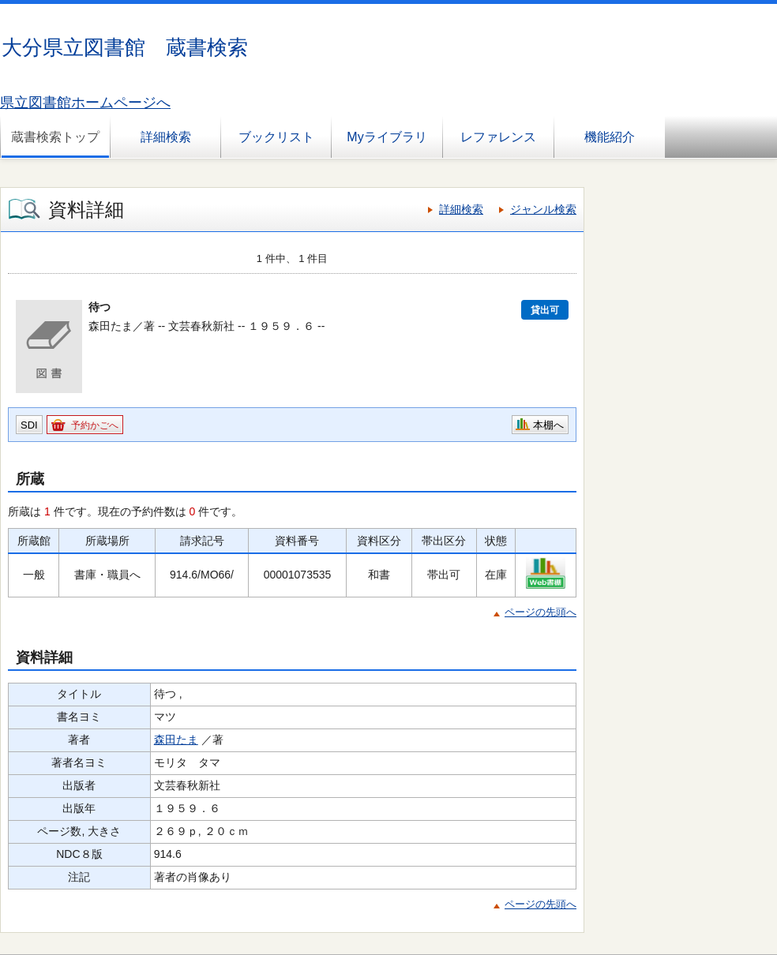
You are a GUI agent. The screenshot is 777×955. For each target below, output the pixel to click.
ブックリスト (276, 137)
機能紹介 (609, 137)
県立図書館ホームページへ (85, 102)
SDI (29, 425)
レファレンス (498, 137)
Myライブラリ (386, 137)
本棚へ (548, 425)
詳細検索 (166, 137)
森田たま (176, 739)
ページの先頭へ (540, 612)
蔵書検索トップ (55, 137)
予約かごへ (94, 425)
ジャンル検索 (543, 209)
